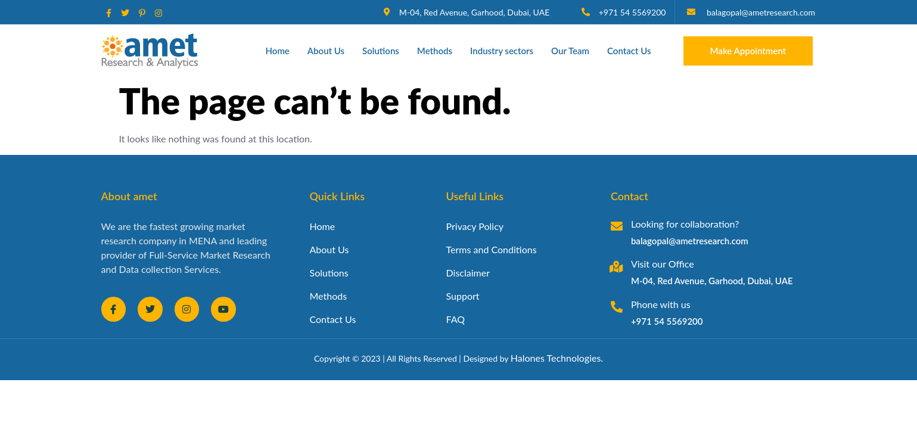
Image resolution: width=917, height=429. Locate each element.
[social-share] (108, 12)
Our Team (570, 50)
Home (278, 50)
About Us (325, 50)
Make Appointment (748, 50)
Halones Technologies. (557, 357)
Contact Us (629, 50)
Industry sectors (501, 50)
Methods (434, 50)
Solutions (380, 50)
